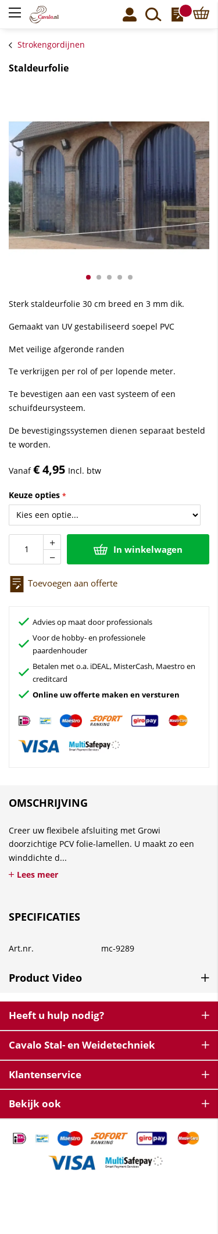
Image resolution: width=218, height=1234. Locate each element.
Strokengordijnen (51, 44)
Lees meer (37, 874)
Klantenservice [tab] (45, 1074)
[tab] (109, 981)
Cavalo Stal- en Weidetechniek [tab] (82, 1044)
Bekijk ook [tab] (35, 1103)
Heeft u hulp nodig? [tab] (56, 1015)
